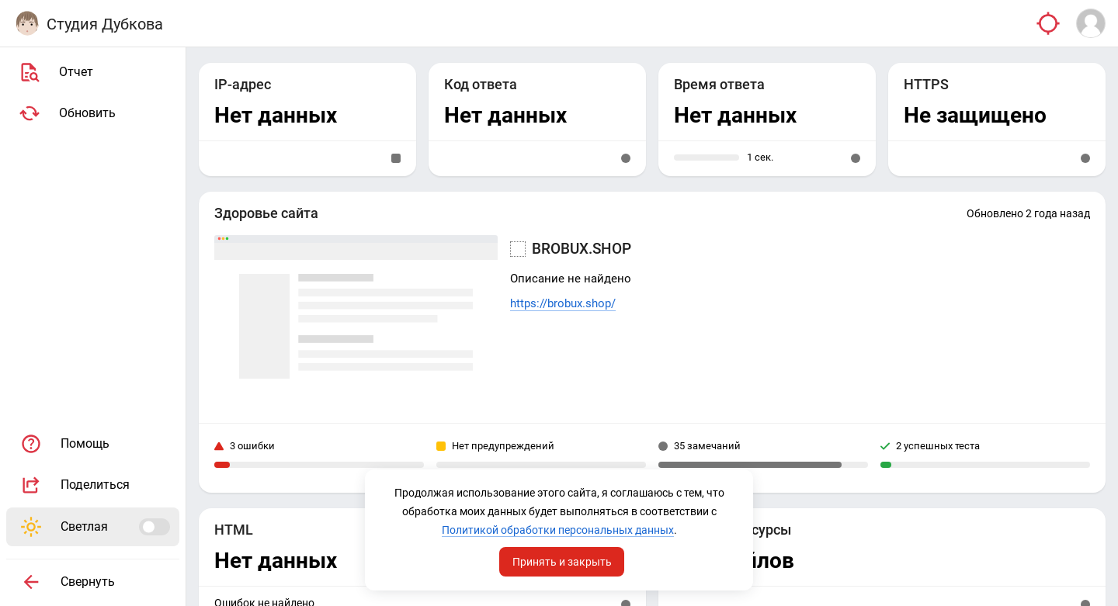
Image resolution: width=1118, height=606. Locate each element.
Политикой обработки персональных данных (558, 530)
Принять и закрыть (562, 562)
